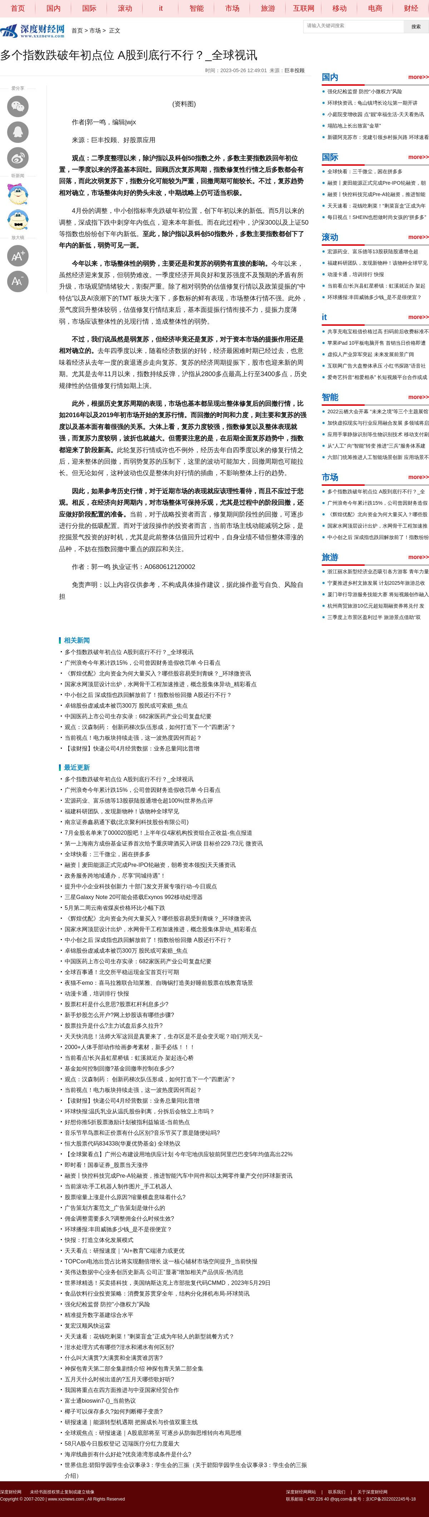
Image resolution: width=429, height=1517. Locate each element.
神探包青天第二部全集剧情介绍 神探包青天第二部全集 (134, 1369)
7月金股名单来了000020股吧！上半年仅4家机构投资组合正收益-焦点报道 (158, 833)
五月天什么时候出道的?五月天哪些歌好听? (119, 1379)
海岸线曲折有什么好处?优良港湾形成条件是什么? (128, 1454)
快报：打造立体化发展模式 (99, 1240)
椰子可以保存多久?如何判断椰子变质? (114, 1411)
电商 (375, 8)
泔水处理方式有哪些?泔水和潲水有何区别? (119, 1347)
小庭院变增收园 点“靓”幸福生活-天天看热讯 (375, 114)
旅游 (268, 8)
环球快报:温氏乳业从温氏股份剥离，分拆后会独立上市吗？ (140, 1111)
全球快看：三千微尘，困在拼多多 (108, 854)
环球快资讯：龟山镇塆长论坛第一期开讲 (372, 103)
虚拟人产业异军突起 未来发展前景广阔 (370, 354)
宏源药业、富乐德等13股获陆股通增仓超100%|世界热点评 (139, 801)
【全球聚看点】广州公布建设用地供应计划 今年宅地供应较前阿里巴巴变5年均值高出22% (178, 1154)
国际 (89, 8)
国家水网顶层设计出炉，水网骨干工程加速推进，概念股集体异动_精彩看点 (161, 684)
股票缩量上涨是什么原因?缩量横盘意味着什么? (125, 1197)
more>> (418, 77)
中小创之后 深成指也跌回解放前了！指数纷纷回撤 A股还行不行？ (148, 695)
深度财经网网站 (301, 1491)
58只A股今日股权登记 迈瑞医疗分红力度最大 (122, 1444)
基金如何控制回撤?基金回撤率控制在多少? (119, 1069)
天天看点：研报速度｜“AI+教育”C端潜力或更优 (124, 1251)
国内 (53, 8)
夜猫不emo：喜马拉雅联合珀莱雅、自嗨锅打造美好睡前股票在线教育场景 (159, 983)
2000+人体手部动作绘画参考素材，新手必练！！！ (130, 1047)
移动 (339, 8)
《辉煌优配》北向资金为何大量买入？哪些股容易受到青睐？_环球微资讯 (158, 673)
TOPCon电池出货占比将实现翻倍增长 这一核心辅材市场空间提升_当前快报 (161, 1261)
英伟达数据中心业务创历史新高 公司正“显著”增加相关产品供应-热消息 (154, 1272)
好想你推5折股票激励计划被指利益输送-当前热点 (127, 1122)
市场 (232, 8)
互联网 (304, 8)
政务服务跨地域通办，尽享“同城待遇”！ (115, 876)
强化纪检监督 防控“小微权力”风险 (107, 1304)
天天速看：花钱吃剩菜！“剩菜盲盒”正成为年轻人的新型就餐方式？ (150, 1336)
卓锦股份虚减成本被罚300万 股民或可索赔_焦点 (126, 706)
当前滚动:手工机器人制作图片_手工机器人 (118, 1186)
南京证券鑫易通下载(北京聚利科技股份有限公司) (127, 822)
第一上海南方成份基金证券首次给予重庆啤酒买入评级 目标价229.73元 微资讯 (164, 843)
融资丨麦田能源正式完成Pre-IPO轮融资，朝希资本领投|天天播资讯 (150, 865)
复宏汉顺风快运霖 (87, 1326)
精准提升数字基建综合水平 (99, 1315)
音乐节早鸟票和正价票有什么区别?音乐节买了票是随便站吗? (142, 1133)
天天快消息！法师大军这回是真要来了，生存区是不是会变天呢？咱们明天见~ (163, 1036)
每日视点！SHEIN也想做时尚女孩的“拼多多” (376, 217)
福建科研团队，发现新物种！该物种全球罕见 (122, 811)
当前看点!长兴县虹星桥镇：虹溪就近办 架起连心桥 (129, 1058)
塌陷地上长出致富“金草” (354, 126)
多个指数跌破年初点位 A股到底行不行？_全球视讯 (129, 652)
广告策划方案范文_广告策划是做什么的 (115, 1208)
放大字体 (18, 255)
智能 (196, 8)
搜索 (416, 26)
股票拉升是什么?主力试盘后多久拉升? (114, 1026)
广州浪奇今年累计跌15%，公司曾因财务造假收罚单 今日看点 (143, 663)
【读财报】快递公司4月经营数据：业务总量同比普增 (132, 748)
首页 (18, 8)
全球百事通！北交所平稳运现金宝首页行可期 (122, 972)
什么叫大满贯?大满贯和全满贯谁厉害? (114, 1358)
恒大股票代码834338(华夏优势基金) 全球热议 (123, 1144)
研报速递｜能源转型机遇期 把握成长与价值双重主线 (131, 1422)
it (161, 8)
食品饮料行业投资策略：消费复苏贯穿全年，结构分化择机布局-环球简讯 (157, 1294)
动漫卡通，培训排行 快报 (97, 993)
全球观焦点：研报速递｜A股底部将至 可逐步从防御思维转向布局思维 (153, 1433)
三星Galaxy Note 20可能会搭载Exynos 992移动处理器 (134, 897)
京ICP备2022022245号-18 (391, 1499)
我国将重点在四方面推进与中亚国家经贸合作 (122, 1390)
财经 (411, 8)
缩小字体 (18, 281)
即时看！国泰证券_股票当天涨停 (106, 1165)
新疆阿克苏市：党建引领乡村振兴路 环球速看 (378, 137)
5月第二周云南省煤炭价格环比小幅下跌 (115, 908)
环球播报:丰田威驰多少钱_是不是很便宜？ (118, 1229)
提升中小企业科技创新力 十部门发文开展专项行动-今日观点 (141, 886)
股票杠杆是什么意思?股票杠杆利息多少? (116, 1004)
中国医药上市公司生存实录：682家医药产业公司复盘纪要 (138, 716)
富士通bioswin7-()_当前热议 (100, 1401)
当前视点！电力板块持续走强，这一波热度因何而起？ (133, 738)
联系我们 (336, 1491)
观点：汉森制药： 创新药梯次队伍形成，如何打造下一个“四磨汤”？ (150, 727)
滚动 (125, 8)
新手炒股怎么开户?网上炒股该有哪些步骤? (119, 1015)
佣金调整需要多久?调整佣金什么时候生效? (119, 1219)
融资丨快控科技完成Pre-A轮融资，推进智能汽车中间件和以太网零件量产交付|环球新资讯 (178, 1176)
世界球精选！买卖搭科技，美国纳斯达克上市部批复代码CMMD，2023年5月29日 (168, 1283)
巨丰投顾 (295, 70)
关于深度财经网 (373, 1491)
